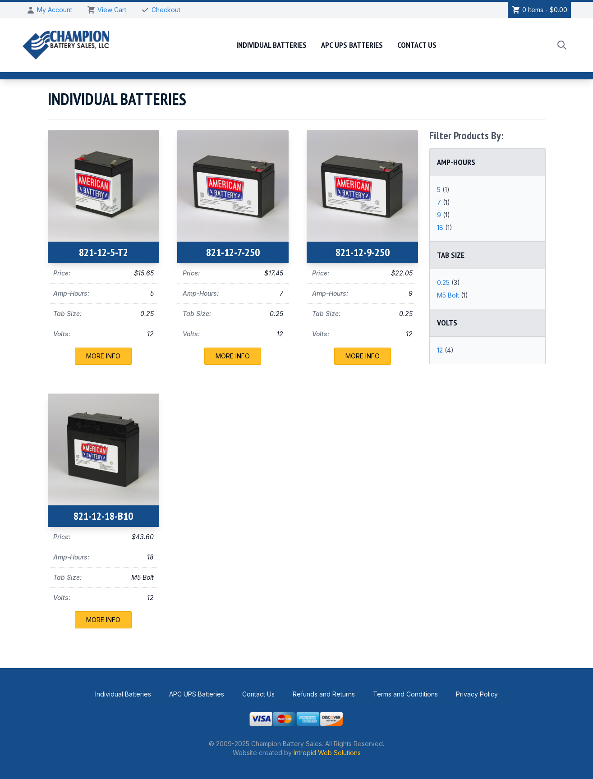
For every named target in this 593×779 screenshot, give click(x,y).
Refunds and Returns (324, 694)
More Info (103, 356)
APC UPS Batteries (352, 45)
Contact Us (417, 45)
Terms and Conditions (405, 694)
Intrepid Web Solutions (327, 752)
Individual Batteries (271, 45)
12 (441, 350)
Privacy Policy (477, 694)
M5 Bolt (449, 295)
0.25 (444, 282)
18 (441, 227)
